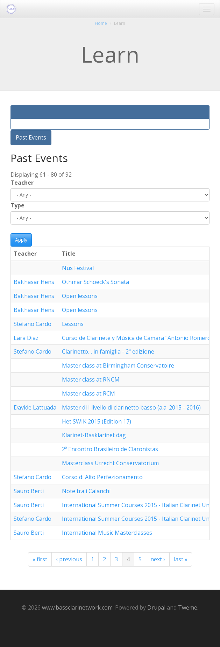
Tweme (187, 607)
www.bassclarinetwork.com (77, 607)
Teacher (22, 182)
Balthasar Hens (34, 282)
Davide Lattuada (35, 407)
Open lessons (80, 296)
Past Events (31, 137)
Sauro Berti (29, 491)
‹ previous (69, 559)
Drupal (156, 607)
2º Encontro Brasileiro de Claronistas (110, 449)
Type (17, 205)
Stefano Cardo (32, 324)
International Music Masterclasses (107, 532)
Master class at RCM (88, 393)
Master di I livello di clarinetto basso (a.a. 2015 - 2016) (131, 407)
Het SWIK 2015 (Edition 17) (96, 421)
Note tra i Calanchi (86, 491)
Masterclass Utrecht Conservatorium (110, 463)
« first (40, 559)
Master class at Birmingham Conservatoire (118, 365)
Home (101, 23)
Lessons (73, 324)
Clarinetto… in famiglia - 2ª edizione (108, 351)
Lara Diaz (26, 338)
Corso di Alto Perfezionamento (102, 477)
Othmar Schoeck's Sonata (95, 282)
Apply (21, 239)
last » (180, 559)
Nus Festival (78, 268)
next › (157, 559)
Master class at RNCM (91, 379)
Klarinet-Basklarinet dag (94, 435)
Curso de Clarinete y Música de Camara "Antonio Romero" (137, 338)
